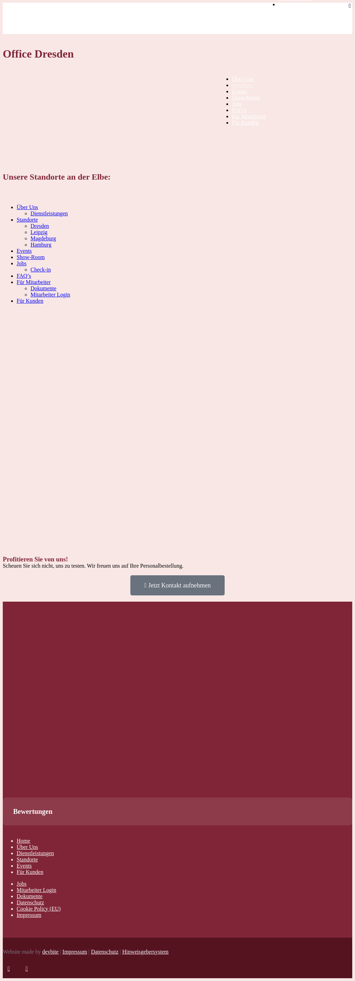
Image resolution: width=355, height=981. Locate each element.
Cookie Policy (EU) (39, 909)
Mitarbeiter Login (36, 890)
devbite (50, 952)
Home (23, 841)
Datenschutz (30, 902)
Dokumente (30, 896)
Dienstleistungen (35, 853)
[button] (5, 832)
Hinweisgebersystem (145, 952)
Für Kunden (30, 872)
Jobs (21, 884)
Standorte (27, 859)
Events (24, 866)
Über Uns (27, 847)
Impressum (29, 915)
